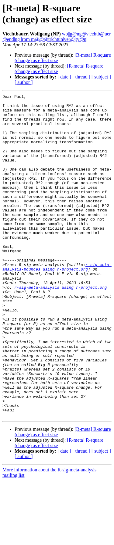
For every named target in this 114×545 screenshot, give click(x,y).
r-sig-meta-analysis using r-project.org (60, 326)
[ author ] (24, 82)
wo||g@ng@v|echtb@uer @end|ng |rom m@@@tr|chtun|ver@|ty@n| (56, 36)
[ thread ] (81, 76)
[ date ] (64, 76)
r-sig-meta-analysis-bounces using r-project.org (57, 301)
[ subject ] (101, 76)
